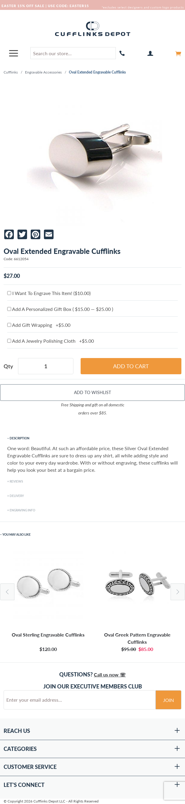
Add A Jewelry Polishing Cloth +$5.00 (50, 341)
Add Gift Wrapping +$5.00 (38, 325)
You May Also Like (16, 534)
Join (168, 700)
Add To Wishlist (92, 392)
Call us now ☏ (110, 674)
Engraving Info (22, 510)
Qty (8, 366)
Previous (7, 591)
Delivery (17, 496)
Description (19, 438)
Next (178, 591)
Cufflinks (11, 72)
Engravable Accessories (43, 72)
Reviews (16, 481)
